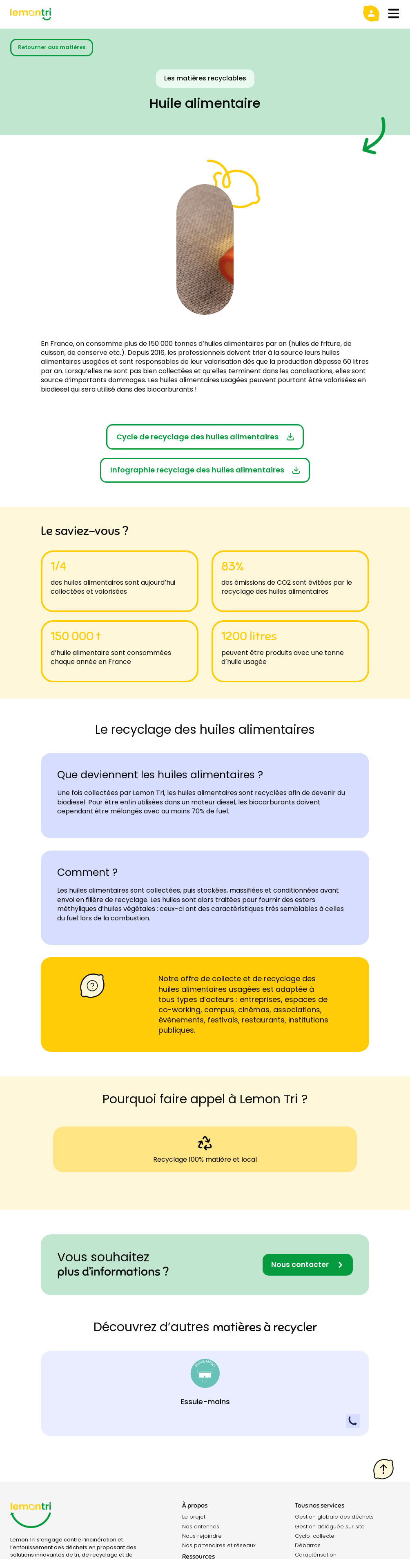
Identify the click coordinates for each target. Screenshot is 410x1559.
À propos (194, 1506)
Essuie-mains (205, 1402)
